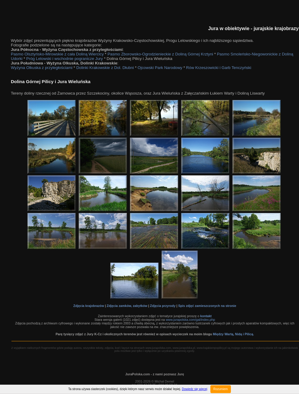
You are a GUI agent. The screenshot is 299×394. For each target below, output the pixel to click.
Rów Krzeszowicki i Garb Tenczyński (218, 67)
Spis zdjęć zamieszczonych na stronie (207, 306)
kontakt (206, 316)
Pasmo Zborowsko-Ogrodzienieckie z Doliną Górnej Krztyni (160, 54)
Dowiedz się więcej (194, 389)
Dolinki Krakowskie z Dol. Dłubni (105, 67)
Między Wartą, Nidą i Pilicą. (233, 334)
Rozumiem (220, 389)
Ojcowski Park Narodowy (160, 67)
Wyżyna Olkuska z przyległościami (41, 67)
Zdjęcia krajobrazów (88, 306)
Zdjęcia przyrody (163, 306)
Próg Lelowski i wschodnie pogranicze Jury (64, 58)
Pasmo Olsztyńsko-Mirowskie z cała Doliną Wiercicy (57, 54)
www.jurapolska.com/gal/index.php (190, 319)
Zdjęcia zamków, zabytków (127, 306)
